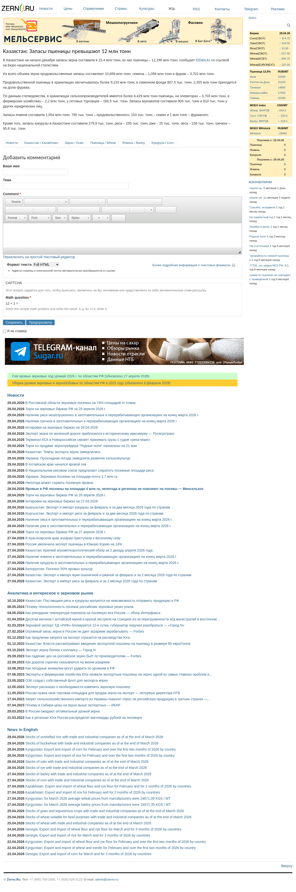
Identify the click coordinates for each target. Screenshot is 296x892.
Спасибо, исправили (262, 207)
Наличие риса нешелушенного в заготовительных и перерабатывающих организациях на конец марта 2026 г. (112, 415)
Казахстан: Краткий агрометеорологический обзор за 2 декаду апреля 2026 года (89, 550)
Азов (253, 76)
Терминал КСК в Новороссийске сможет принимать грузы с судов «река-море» (87, 440)
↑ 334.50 (284, 43)
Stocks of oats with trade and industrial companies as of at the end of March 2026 (86, 762)
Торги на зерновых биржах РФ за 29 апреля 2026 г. (65, 409)
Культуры (152, 8)
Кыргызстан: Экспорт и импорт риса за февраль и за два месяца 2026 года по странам (94, 513)
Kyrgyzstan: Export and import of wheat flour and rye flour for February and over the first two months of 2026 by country (115, 842)
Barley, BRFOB (259, 121)
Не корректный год (261, 217)
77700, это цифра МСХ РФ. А (267, 265)
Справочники (97, 8)
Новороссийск (259, 92)
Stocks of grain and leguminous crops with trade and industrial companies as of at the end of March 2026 (104, 811)
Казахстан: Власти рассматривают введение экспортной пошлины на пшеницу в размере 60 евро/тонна (107, 644)
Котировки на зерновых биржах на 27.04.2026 (61, 501)
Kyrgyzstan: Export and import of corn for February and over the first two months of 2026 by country (100, 749)
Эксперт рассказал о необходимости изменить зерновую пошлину (77, 687)
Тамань (254, 97)
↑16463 (282, 133)
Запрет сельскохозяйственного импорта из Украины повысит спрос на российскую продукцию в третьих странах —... (117, 699)
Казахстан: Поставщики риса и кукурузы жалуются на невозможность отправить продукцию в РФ (102, 601)
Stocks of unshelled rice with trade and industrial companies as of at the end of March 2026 (94, 737)
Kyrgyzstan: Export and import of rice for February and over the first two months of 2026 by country (100, 755)
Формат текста (19, 264)
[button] (13, 202)
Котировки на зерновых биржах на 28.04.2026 (61, 427)
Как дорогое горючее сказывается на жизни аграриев (67, 662)
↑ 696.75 (284, 58)
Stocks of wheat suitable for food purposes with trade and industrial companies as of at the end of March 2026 (108, 817)
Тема (7, 180)
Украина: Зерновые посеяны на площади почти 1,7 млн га (71, 476)
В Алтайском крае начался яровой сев (55, 464)
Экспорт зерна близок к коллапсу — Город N (60, 650)
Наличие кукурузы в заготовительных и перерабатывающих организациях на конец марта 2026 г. (102, 563)
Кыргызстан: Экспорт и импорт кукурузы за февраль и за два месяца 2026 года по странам (97, 507)
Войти (252, 17)
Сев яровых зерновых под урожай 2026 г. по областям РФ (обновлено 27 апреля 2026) (78, 376)
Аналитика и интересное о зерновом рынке (50, 593)
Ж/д (171, 8)
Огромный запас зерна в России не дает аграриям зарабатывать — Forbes (84, 631)
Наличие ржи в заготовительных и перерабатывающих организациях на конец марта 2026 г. (98, 526)
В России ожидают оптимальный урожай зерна (62, 711)
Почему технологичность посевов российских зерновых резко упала (79, 607)
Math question (18, 297)
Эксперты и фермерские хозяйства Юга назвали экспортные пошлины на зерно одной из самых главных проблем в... (118, 674)
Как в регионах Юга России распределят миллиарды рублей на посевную (83, 718)
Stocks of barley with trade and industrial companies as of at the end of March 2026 (88, 774)
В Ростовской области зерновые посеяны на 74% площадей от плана (80, 403)
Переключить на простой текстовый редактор (39, 257)
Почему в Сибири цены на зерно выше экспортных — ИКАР (72, 705)
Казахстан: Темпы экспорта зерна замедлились (62, 452)
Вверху (286, 866)
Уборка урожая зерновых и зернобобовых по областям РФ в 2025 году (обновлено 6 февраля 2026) (89, 383)
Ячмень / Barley (133, 143)
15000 (282, 76)
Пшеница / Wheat (103, 143)
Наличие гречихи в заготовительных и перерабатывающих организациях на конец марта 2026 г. (101, 421)
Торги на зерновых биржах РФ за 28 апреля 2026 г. (65, 495)
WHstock (255, 133)
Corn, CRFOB (258, 115)
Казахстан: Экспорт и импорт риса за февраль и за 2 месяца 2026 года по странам (91, 581)
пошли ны (256, 188)
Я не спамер (17, 331)
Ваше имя (11, 166)
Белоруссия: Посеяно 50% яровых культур (59, 569)
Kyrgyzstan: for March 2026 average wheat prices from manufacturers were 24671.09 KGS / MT (97, 798)
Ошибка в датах (259, 226)
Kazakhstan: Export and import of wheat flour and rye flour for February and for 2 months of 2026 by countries (108, 786)
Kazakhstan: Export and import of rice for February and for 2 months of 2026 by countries (92, 792)
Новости (50, 8)
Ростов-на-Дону (260, 82)
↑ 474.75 (284, 38)
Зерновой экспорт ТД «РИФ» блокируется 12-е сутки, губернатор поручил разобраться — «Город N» (105, 625)
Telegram (251, 9)
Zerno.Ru (13, 879)
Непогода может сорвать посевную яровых (59, 483)
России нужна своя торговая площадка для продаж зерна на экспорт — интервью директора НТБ (102, 693)
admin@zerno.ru (106, 879)
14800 (282, 87)
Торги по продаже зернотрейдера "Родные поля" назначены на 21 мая (81, 446)
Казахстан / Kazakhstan (41, 143)
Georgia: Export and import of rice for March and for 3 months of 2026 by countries (87, 835)
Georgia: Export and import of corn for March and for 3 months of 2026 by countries (88, 854)
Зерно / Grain (74, 143)
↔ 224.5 (282, 121)
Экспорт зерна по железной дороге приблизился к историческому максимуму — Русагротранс (99, 433)
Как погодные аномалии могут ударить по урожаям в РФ (70, 668)
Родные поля (257, 236)
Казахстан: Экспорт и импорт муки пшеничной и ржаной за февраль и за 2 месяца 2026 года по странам (108, 575)
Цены (72, 8)
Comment (12, 194)
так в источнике (259, 245)
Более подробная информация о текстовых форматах (191, 265)
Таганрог (255, 87)
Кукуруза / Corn (162, 143)
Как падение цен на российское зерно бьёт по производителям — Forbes (83, 656)
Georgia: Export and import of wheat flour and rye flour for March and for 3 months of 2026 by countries (103, 829)
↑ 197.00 (284, 64)
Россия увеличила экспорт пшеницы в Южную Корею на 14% (73, 544)
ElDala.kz (203, 60)
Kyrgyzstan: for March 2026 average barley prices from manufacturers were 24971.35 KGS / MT (98, 805)
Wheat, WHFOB (259, 110)
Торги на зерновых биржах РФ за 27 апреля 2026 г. (65, 532)
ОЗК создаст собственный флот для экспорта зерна (66, 680)
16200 (282, 97)
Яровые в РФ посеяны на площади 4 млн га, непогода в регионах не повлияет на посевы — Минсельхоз (114, 489)
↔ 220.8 (282, 115)
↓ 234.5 (281, 110)
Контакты (222, 9)
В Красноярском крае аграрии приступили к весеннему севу (72, 538)
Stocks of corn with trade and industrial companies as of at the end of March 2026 (87, 780)
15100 (282, 82)
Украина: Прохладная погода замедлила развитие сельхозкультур (77, 458)
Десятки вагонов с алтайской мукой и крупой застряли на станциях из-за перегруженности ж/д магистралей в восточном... (122, 619)
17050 (282, 92)
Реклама (278, 9)
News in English (22, 729)
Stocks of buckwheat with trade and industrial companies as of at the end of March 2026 (91, 743)
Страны (126, 8)
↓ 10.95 (283, 48)
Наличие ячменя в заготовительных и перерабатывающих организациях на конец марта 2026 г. (101, 557)
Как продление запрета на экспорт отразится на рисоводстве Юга (77, 637)
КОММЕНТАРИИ (260, 182)
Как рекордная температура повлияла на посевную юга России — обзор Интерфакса (92, 613)
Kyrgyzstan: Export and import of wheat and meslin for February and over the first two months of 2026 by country (110, 848)
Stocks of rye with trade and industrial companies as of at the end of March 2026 (86, 768)
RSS (196, 9)
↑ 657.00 (284, 53)
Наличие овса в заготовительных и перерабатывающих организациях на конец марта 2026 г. (98, 519)
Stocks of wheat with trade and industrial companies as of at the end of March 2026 (88, 823)
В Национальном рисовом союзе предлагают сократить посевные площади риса (89, 470)
